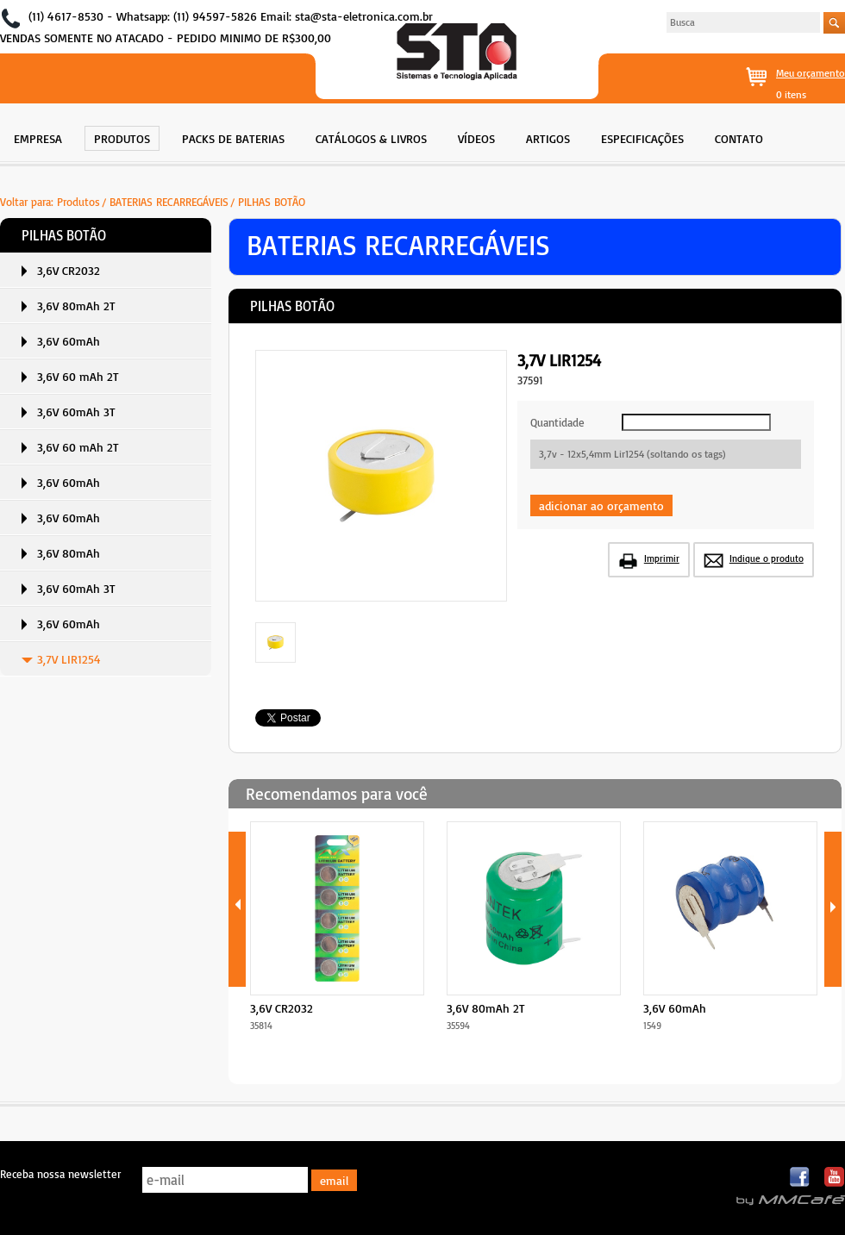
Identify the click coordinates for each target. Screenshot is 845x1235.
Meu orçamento (810, 72)
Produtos (78, 202)
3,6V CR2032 (68, 270)
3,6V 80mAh (68, 553)
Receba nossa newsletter (60, 1174)
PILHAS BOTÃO (271, 202)
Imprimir (661, 558)
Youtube (834, 1177)
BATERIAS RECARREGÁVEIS (169, 202)
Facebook (800, 1177)
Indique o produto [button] (766, 558)
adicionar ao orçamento (601, 505)
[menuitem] (38, 136)
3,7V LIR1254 (69, 659)
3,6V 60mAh (68, 341)
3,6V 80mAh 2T (76, 305)
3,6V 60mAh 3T (76, 411)
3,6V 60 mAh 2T (78, 376)
